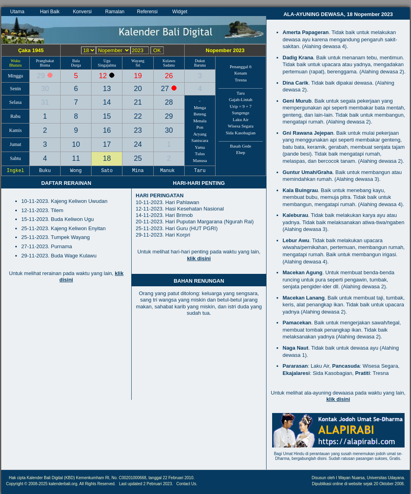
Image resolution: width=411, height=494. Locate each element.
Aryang (199, 134)
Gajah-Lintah (240, 99)
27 (166, 89)
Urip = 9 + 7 (241, 106)
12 (104, 76)
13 (107, 89)
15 (107, 116)
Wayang (137, 61)
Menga (200, 107)
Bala (75, 61)
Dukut (200, 61)
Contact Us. (186, 484)
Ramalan (114, 11)
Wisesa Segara (241, 126)
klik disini (199, 258)
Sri (138, 65)
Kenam (240, 73)
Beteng (199, 113)
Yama (200, 147)
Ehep (240, 152)
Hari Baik (50, 11)
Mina (138, 171)
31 (45, 102)
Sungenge (240, 112)
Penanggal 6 (240, 66)
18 (107, 158)
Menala (199, 120)
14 (107, 102)
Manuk (169, 171)
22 (138, 116)
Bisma (45, 65)
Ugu (107, 61)
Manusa (200, 160)
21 (138, 102)
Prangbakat (45, 61)
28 (169, 102)
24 (138, 144)
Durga (76, 65)
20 (138, 89)
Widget (179, 11)
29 (42, 76)
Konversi (82, 11)
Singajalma (107, 65)
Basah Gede (240, 146)
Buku (45, 171)
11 (76, 158)
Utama (17, 11)
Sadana (169, 65)
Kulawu (169, 61)
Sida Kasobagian (240, 132)
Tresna (241, 79)
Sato (107, 171)
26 (169, 76)
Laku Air (240, 119)
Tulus (200, 153)
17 (107, 144)
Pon (199, 127)
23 (138, 130)
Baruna (200, 65)
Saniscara (199, 140)
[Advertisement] (66, 346)
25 (138, 158)
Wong (75, 171)
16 (107, 130)
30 (45, 89)
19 (138, 76)
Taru (241, 93)
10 (76, 144)
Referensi (147, 11)
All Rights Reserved (97, 484)
